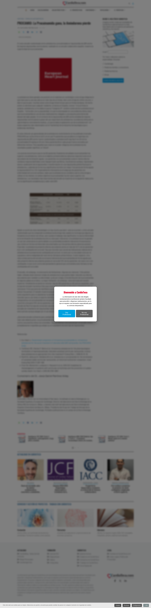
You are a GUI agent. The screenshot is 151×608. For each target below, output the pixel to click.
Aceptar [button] (118, 605)
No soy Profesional (84, 313)
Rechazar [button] (126, 605)
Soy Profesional (67, 313)
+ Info (146, 605)
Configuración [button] (137, 605)
